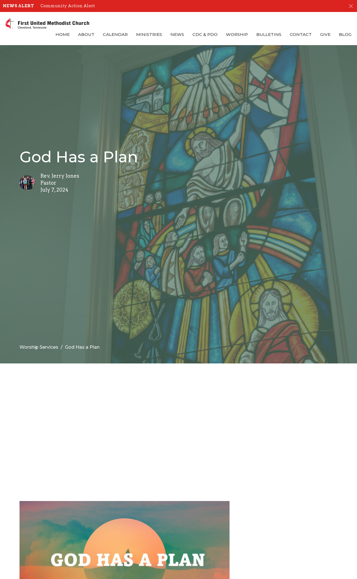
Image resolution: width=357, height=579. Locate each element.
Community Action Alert (67, 5)
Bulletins (268, 34)
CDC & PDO (205, 34)
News (177, 34)
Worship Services (39, 347)
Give (325, 34)
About (86, 34)
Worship (237, 34)
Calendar (115, 34)
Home (63, 34)
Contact (301, 34)
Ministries (149, 34)
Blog (345, 34)
